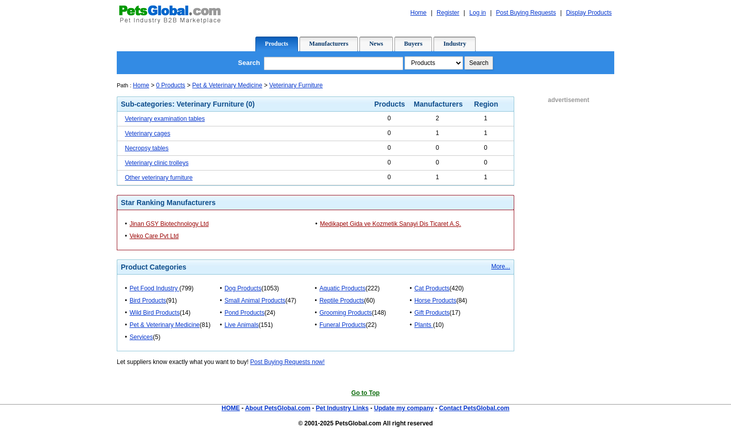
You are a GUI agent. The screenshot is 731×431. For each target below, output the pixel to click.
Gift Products (431, 312)
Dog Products (242, 288)
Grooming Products (345, 312)
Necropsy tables (147, 148)
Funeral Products (342, 324)
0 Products (170, 85)
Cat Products (431, 288)
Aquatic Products (342, 288)
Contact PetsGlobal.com (474, 408)
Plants (423, 324)
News (376, 43)
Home (141, 85)
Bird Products (147, 300)
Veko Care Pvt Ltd (154, 236)
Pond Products (244, 312)
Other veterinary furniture (158, 177)
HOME (230, 408)
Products (276, 43)
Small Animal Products (254, 300)
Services (141, 337)
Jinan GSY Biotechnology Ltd (169, 223)
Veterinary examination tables (165, 118)
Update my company (404, 408)
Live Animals (241, 324)
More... (500, 266)
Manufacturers (328, 43)
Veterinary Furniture (295, 85)
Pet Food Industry (154, 288)
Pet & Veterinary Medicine (227, 85)
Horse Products (435, 300)
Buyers (413, 43)
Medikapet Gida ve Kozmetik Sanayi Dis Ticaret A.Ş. (390, 223)
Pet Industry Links (342, 408)
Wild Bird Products (154, 312)
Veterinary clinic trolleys (156, 163)
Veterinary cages (147, 133)
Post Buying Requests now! (287, 362)
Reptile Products (341, 300)
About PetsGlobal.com (278, 408)
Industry (454, 43)
